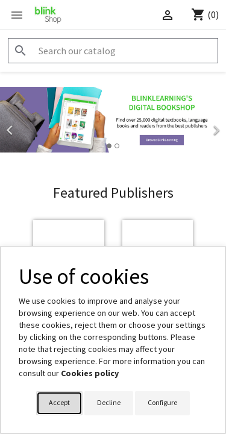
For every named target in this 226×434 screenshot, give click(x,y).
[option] (113, 120)
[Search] (113, 50)
